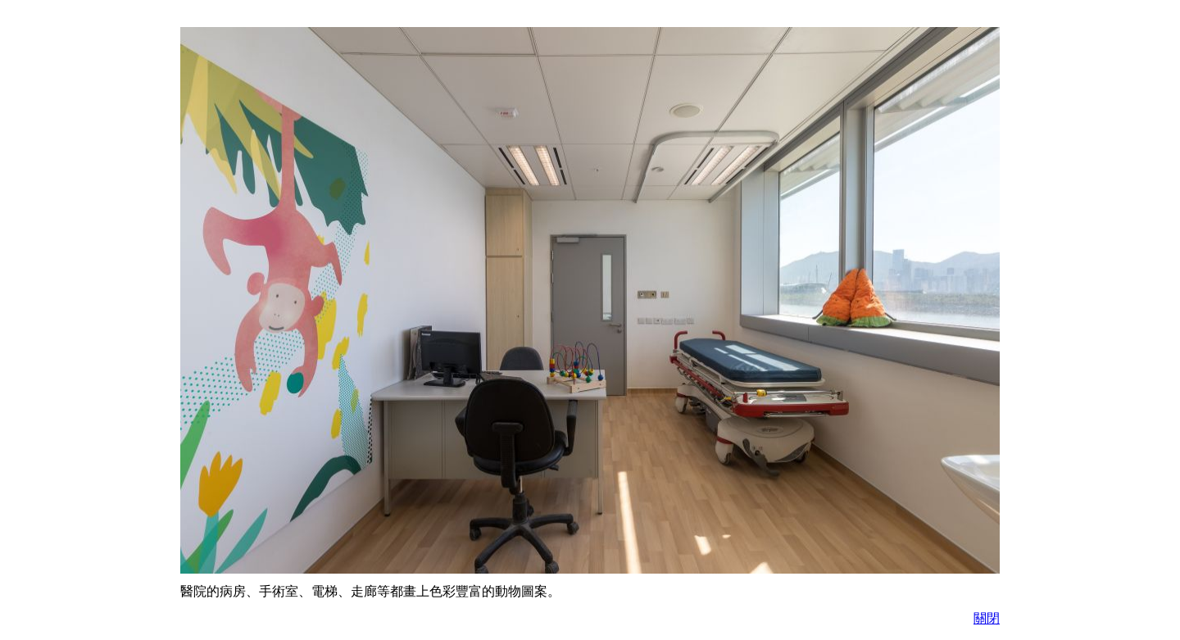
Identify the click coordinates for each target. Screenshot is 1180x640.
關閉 (987, 618)
